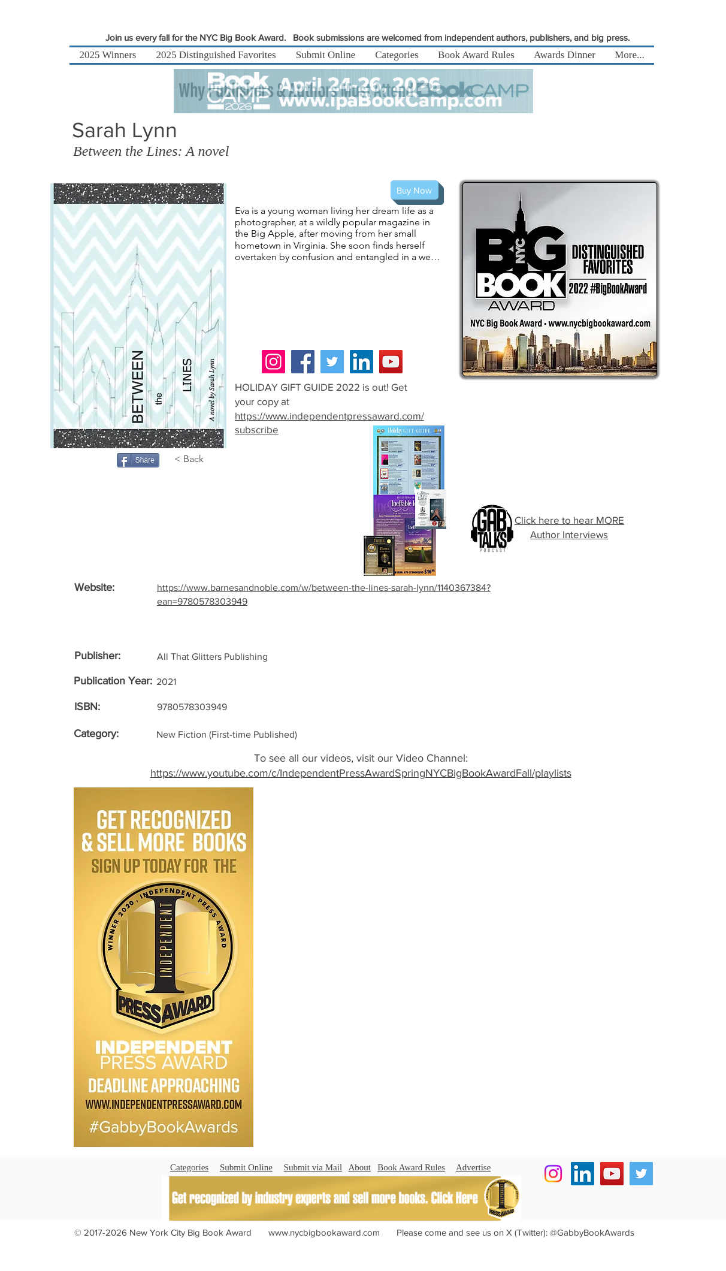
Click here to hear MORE (569, 520)
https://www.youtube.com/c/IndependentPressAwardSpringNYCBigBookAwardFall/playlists (360, 773)
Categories (189, 1167)
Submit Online (246, 1167)
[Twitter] (332, 361)
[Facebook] (302, 361)
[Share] (138, 460)
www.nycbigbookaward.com (324, 1232)
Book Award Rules (411, 1167)
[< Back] (195, 459)
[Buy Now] (414, 190)
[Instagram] (273, 361)
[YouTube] (391, 361)
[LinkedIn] (361, 361)
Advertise (473, 1167)
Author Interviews (569, 534)
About (360, 1167)
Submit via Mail (313, 1167)
